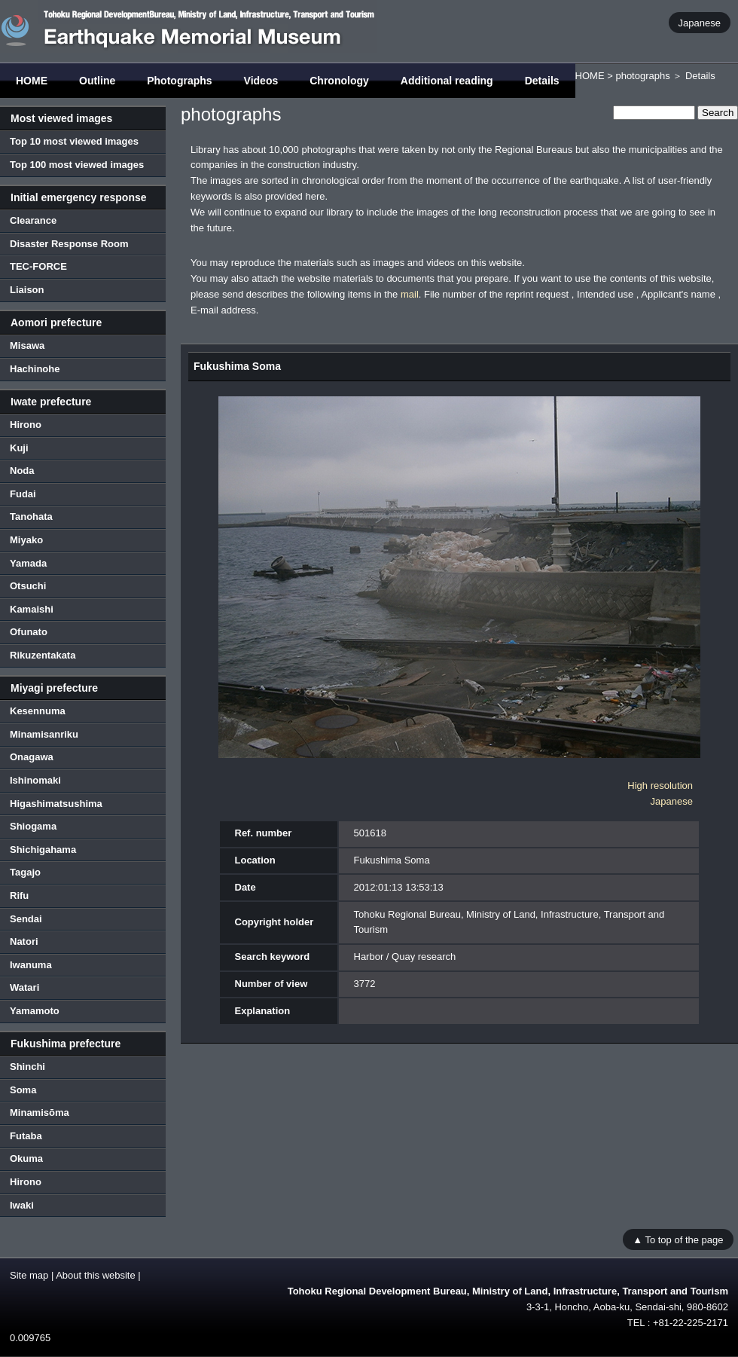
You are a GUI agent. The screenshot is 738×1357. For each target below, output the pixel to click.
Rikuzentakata (42, 655)
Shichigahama (43, 849)
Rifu (19, 895)
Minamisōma (39, 1112)
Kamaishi (31, 609)
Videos (261, 81)
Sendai (26, 919)
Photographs (179, 81)
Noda (22, 470)
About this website (96, 1275)
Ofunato (28, 631)
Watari (24, 987)
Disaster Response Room (69, 243)
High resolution (660, 785)
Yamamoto (34, 1010)
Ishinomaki (35, 780)
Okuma (26, 1158)
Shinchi (27, 1066)
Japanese (700, 22)
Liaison (27, 289)
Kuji (19, 448)
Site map (29, 1275)
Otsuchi (28, 585)
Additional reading (447, 81)
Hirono (25, 424)
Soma (23, 1090)
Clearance (33, 220)
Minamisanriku (44, 734)
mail (410, 294)
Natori (24, 941)
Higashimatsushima (56, 803)
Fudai (23, 494)
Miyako (26, 540)
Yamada (28, 563)
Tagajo (25, 872)
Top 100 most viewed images (77, 164)
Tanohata (31, 516)
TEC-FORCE (38, 266)
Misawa (27, 345)
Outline (97, 81)
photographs (642, 75)
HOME (31, 81)
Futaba (26, 1136)
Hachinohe (34, 368)
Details (542, 81)
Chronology (339, 81)
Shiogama (33, 826)
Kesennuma (38, 711)
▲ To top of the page (678, 1239)
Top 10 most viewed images (74, 141)
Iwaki (22, 1205)
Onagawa (31, 757)
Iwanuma (31, 964)
